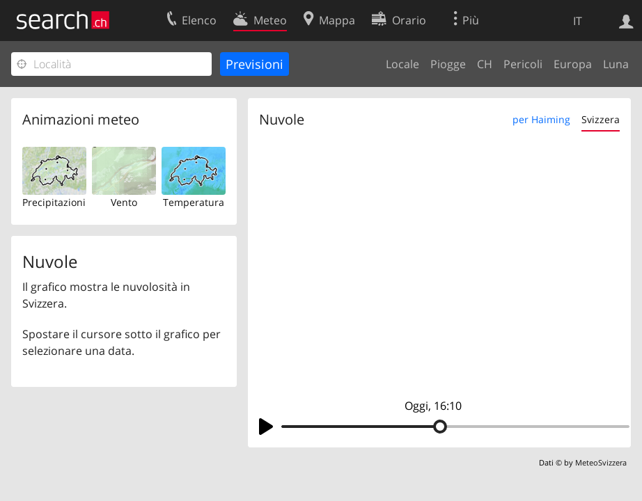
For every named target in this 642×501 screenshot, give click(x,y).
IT (577, 21)
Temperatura (193, 202)
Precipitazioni (54, 202)
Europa (573, 64)
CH (484, 64)
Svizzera (600, 119)
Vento (124, 202)
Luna (616, 64)
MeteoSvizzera (601, 462)
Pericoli (522, 64)
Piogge (448, 64)
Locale (402, 64)
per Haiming (541, 119)
